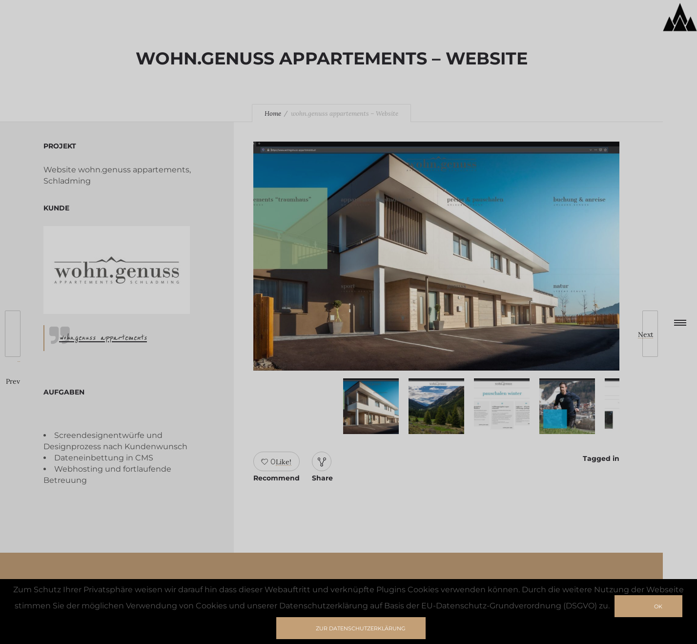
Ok (658, 606)
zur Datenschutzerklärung (361, 628)
